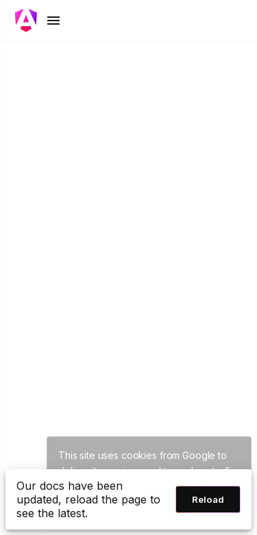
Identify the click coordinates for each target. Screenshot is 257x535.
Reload (208, 499)
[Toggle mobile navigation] (38, 20)
